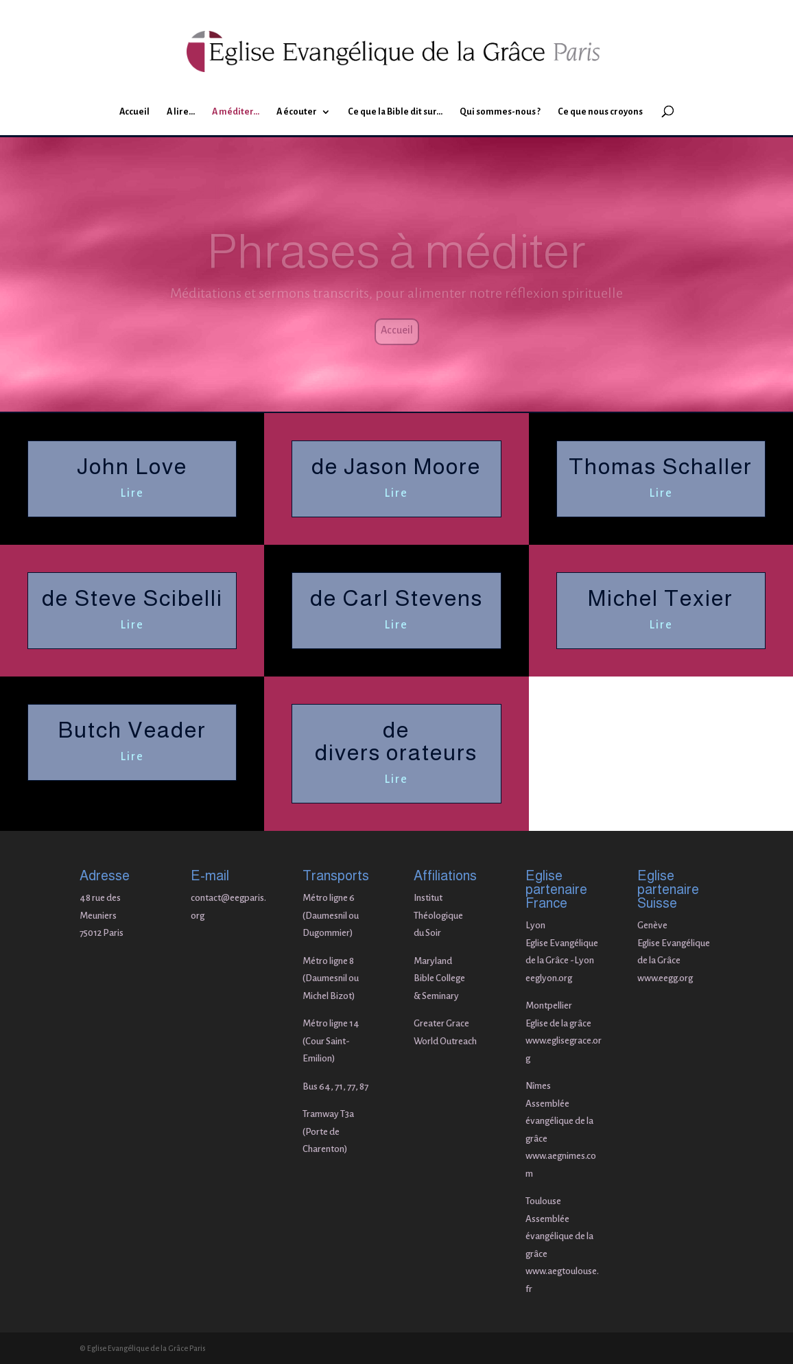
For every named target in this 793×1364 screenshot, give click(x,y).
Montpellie (547, 1005)
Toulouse (543, 1201)
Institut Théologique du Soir (438, 915)
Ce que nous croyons (600, 112)
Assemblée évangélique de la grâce (559, 1121)
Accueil (134, 112)
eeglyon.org (548, 978)
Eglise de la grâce (558, 1023)
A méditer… (235, 112)
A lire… (181, 112)
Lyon (535, 925)
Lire (132, 493)
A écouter (296, 112)
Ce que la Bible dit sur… (395, 112)
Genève (652, 925)
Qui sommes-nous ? (500, 112)
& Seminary (436, 996)
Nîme (536, 1086)
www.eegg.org (665, 978)
